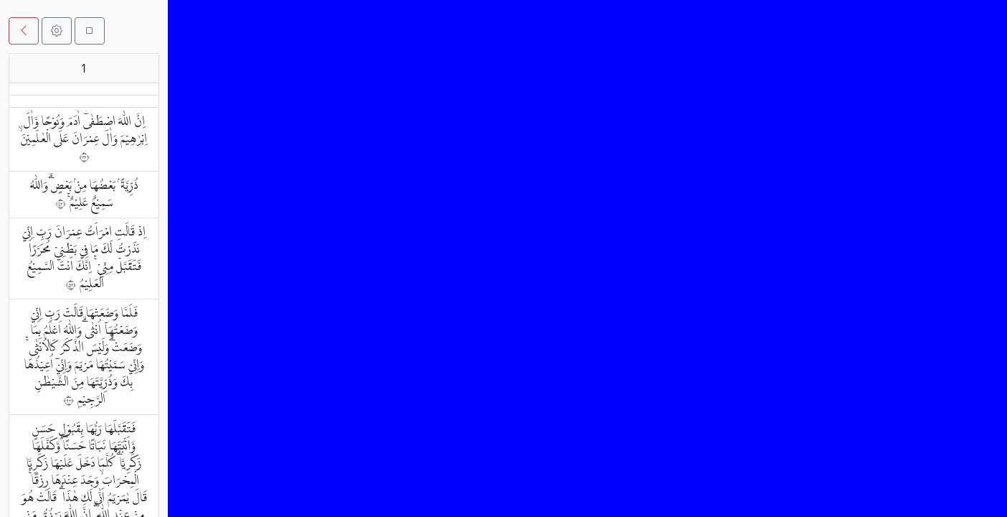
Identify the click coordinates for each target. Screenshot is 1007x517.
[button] (24, 31)
